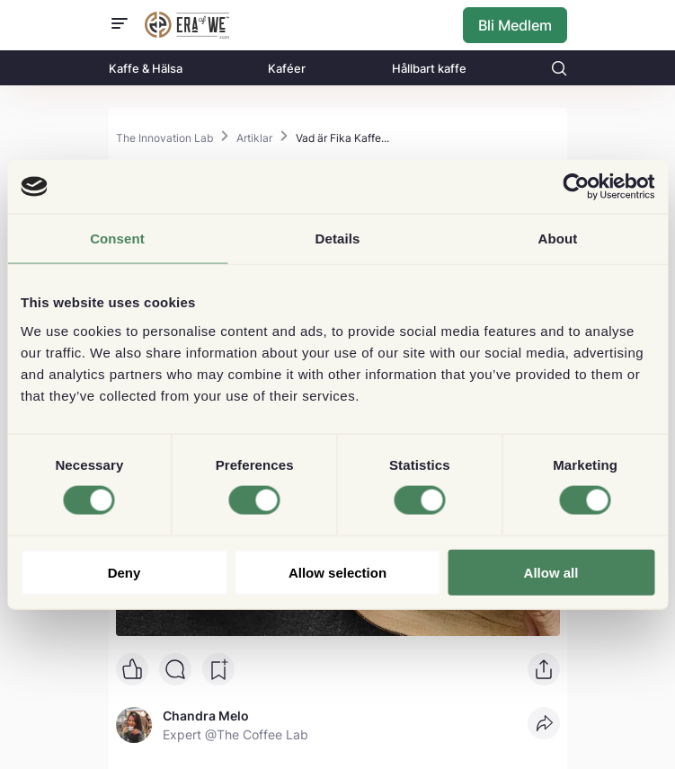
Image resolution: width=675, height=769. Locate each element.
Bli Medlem (515, 25)
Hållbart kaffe (429, 68)
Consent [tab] (117, 238)
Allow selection (337, 571)
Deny (124, 571)
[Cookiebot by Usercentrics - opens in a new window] (575, 186)
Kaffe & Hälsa (145, 68)
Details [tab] (337, 238)
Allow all (551, 571)
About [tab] (558, 238)
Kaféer (287, 68)
